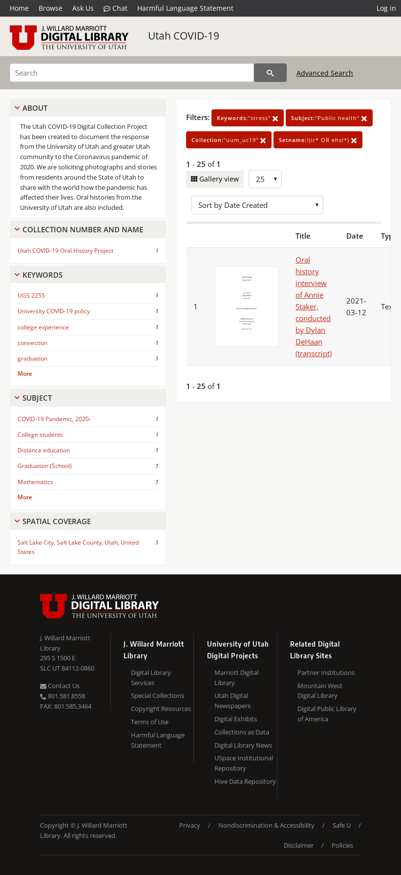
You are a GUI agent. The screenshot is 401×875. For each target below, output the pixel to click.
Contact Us (60, 685)
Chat (115, 8)
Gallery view (218, 178)
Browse (51, 8)
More (25, 373)
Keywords (42, 275)
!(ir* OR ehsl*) (318, 139)
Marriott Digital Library (236, 677)
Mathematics (35, 482)
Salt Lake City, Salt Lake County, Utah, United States (78, 547)
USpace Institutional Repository (243, 763)
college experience (43, 327)
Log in (386, 8)
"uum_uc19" (228, 139)
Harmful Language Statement (185, 8)
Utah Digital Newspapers (232, 700)
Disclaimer (299, 845)
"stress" (247, 118)
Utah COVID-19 (183, 35)
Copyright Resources (161, 708)
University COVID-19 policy (54, 311)
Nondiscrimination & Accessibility (266, 825)
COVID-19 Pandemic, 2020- (54, 419)
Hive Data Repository (245, 781)
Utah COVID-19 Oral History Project (65, 250)
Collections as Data (241, 732)
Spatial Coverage (56, 521)
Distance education (44, 450)
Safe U (342, 825)
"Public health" (329, 118)
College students (40, 434)
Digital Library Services (151, 677)
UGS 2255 (31, 295)
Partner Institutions (326, 672)
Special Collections (157, 695)
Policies (342, 845)
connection (32, 343)
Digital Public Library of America (327, 713)
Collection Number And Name (82, 229)
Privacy (189, 825)
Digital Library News (243, 745)
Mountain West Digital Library (319, 690)
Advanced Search (324, 73)
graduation (32, 358)
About (34, 108)
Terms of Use (150, 721)
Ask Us (83, 8)
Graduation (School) (45, 466)
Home (19, 8)
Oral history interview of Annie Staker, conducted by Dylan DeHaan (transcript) (313, 306)
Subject (37, 398)
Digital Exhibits (235, 718)
